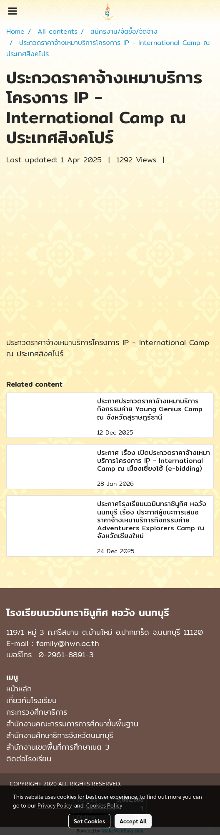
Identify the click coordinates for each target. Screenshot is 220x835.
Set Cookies (89, 821)
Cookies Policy (104, 805)
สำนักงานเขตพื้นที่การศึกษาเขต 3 (58, 747)
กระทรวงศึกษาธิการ (36, 712)
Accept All (133, 821)
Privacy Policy (55, 805)
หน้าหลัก (19, 689)
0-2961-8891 (61, 655)
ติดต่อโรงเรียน (28, 759)
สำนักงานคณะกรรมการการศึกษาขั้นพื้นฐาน (72, 724)
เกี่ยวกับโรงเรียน (31, 700)
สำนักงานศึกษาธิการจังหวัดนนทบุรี (59, 735)
